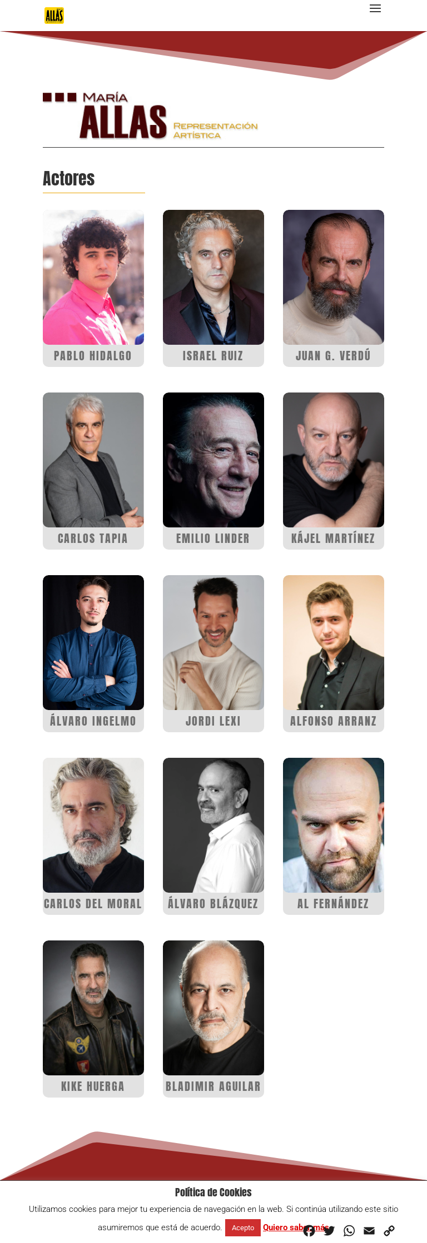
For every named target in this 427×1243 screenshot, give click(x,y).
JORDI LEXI (213, 720)
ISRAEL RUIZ (213, 355)
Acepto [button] (243, 1228)
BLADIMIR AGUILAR (213, 1086)
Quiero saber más (296, 1227)
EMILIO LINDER (213, 538)
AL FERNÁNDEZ (333, 903)
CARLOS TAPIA (93, 538)
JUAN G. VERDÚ (333, 355)
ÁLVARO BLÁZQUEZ (213, 903)
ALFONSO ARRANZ (333, 720)
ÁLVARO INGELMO (93, 720)
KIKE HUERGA (93, 1086)
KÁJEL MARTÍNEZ (333, 538)
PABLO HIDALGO (93, 355)
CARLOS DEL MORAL (93, 903)
